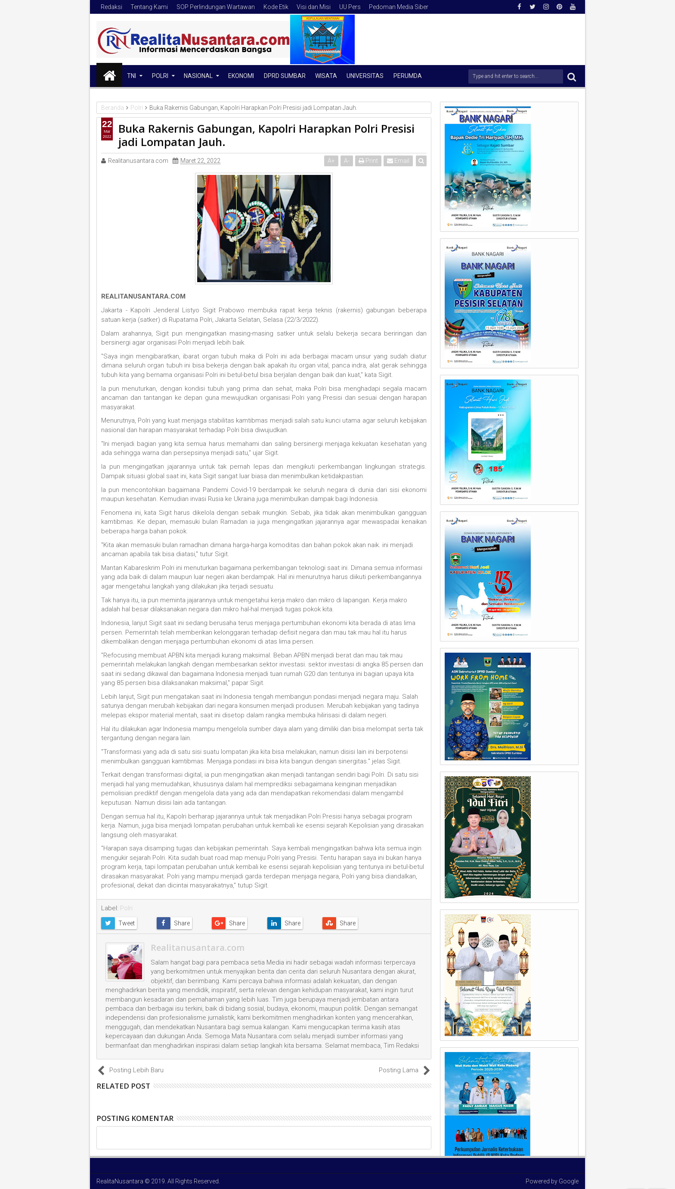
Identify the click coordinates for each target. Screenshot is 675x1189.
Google (569, 1181)
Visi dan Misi (314, 6)
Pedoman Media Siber (398, 6)
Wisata (326, 75)
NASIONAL (198, 75)
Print (368, 160)
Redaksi (111, 6)
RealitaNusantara (119, 1181)
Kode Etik (275, 6)
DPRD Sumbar (285, 75)
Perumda (407, 75)
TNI (131, 75)
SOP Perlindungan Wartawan (215, 6)
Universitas (365, 75)
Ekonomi (241, 75)
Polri (160, 75)
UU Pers (350, 6)
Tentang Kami (149, 6)
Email (398, 160)
